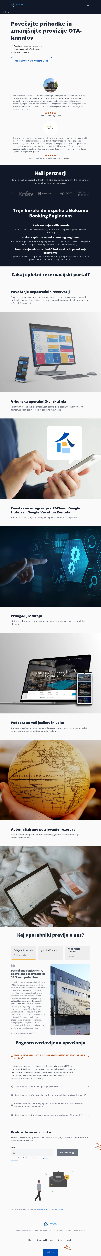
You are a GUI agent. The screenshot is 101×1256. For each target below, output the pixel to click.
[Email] (32, 1152)
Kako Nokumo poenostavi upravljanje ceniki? (50, 1086)
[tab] (23, 953)
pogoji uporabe (58, 1209)
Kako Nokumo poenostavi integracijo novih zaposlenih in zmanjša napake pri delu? (50, 1056)
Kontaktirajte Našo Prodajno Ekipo (31, 60)
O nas (60, 1240)
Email (13, 1148)
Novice (70, 1240)
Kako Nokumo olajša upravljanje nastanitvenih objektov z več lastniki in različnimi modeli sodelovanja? (50, 1105)
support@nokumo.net (30, 1230)
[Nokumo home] (50, 1224)
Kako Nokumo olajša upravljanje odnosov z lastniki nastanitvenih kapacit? (50, 1095)
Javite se (52, 1251)
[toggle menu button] (88, 4)
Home (6, 12)
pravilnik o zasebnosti (43, 1209)
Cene (52, 1240)
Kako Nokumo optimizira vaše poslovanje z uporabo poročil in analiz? (50, 1115)
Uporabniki (42, 1240)
